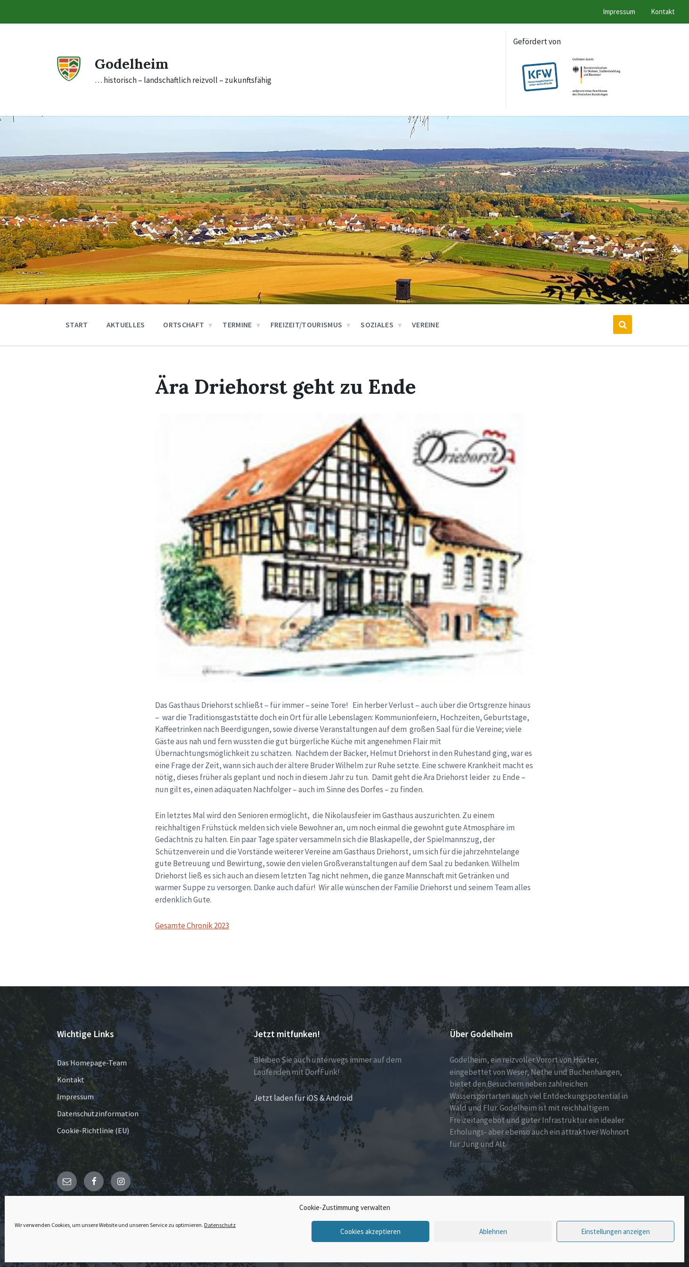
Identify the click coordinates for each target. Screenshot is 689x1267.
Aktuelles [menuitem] (126, 324)
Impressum (75, 1096)
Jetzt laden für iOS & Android (303, 1098)
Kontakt (70, 1079)
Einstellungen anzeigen (615, 1231)
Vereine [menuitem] (425, 324)
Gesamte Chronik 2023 (192, 925)
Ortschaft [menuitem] (183, 324)
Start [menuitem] (77, 324)
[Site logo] (69, 78)
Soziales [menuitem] (377, 324)
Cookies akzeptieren (370, 1231)
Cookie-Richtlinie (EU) (93, 1130)
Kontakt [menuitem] (663, 11)
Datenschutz (220, 1224)
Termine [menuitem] (237, 324)
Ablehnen (493, 1231)
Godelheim (132, 64)
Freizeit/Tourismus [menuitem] (307, 324)
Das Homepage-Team (92, 1062)
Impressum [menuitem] (619, 11)
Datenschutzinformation (98, 1113)
